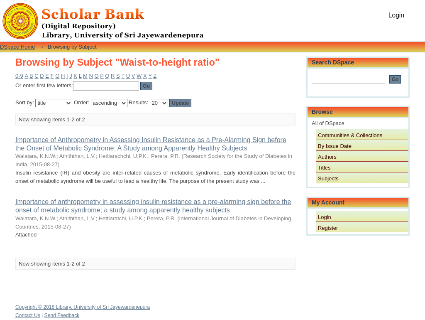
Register (328, 228)
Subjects (328, 178)
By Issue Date (335, 146)
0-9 (19, 76)
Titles (324, 168)
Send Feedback (62, 315)
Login (396, 15)
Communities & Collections (350, 135)
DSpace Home (17, 47)
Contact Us (27, 315)
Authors (327, 157)
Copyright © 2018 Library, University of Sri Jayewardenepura (82, 307)
